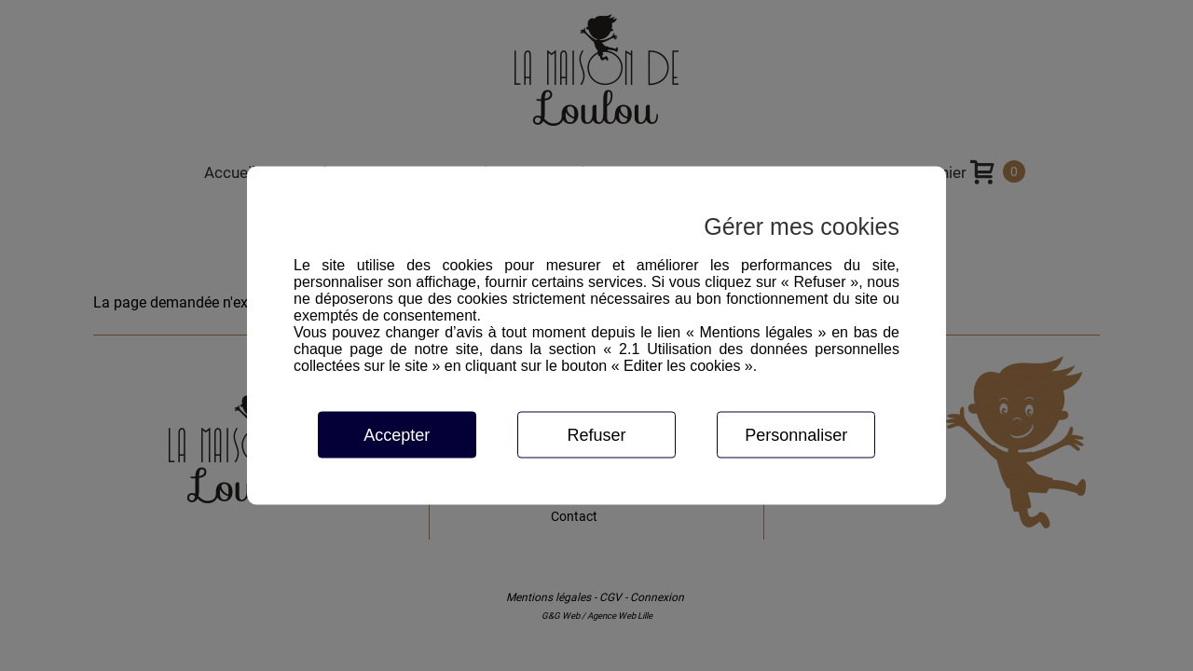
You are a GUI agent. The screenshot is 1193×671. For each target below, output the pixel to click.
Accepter (396, 435)
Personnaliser (796, 435)
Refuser (596, 435)
